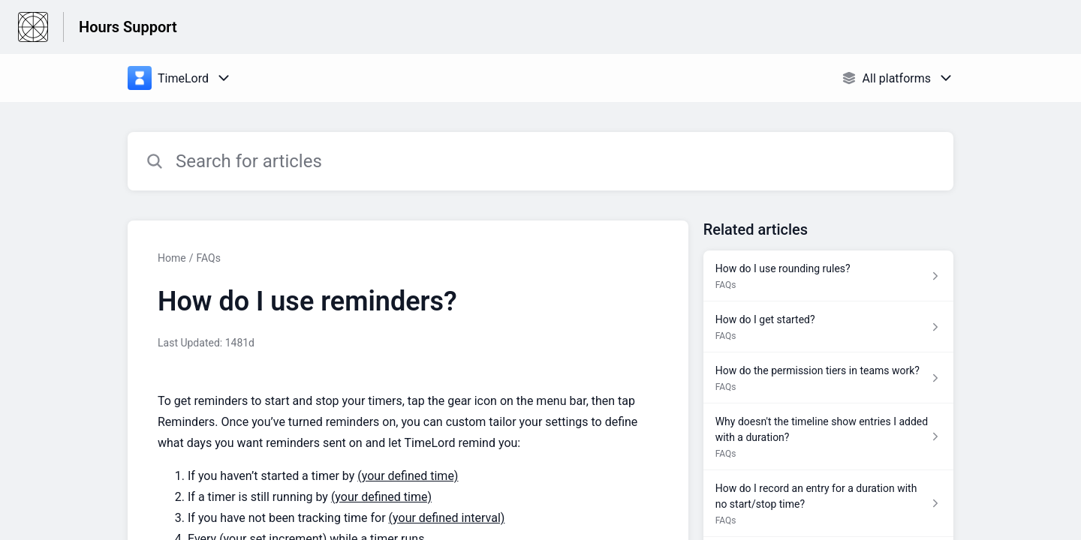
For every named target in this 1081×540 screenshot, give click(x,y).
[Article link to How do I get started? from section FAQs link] (828, 327)
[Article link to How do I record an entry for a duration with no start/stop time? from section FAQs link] (828, 503)
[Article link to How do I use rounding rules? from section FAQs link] (828, 276)
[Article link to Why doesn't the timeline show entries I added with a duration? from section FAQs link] (828, 437)
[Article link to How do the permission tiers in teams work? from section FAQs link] (828, 378)
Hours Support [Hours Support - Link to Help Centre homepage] (128, 27)
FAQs (208, 258)
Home (172, 258)
